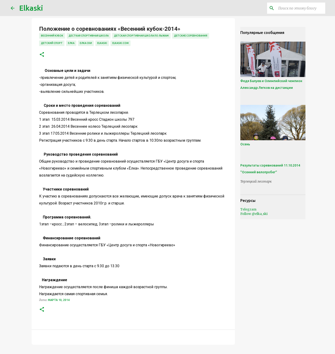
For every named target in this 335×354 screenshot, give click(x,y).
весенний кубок (52, 35)
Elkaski (31, 8)
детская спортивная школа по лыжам (141, 35)
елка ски (86, 43)
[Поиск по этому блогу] (300, 8)
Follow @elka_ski (254, 214)
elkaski (102, 43)
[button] (42, 55)
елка (71, 43)
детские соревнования (190, 35)
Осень (245, 144)
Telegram (248, 209)
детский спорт (52, 43)
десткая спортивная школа (89, 35)
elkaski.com (120, 43)
